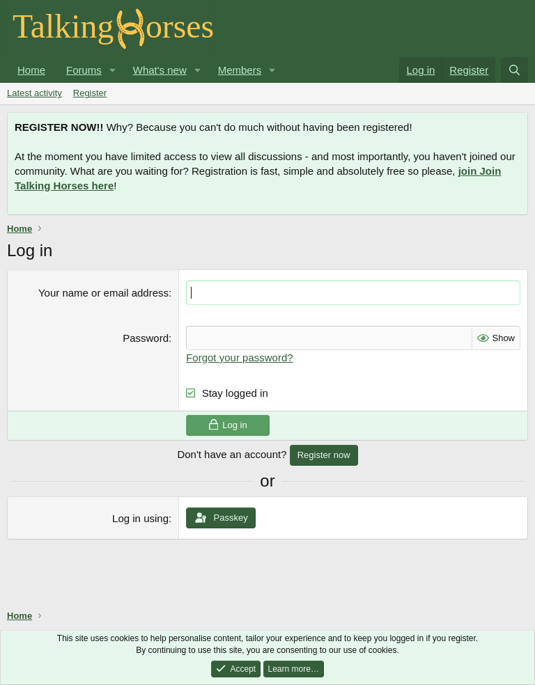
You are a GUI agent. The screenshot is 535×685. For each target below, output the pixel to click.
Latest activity (34, 93)
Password (146, 338)
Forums (84, 70)
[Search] (514, 70)
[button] (113, 70)
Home (31, 70)
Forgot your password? (239, 357)
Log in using (140, 518)
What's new (160, 70)
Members (240, 70)
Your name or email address (103, 293)
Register (90, 93)
